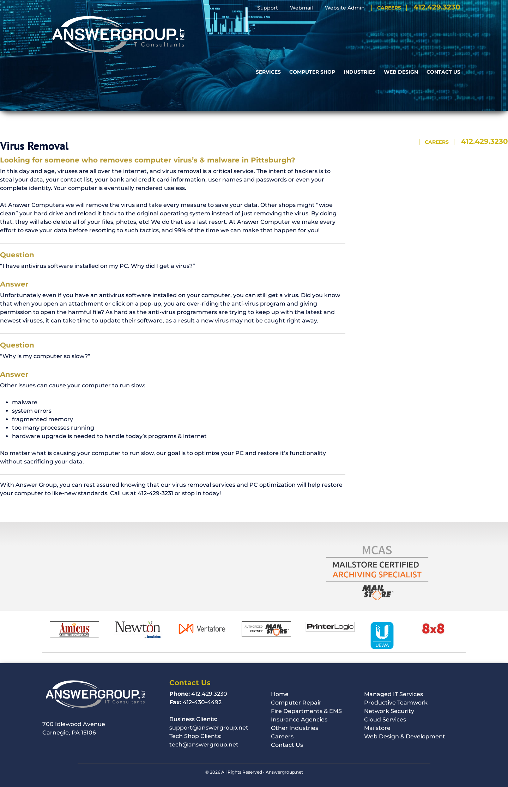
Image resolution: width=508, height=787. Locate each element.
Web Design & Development (404, 736)
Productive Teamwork (396, 702)
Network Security (389, 711)
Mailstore (377, 728)
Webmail (301, 8)
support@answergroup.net (208, 727)
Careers (389, 8)
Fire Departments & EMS (306, 711)
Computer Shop (312, 24)
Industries (359, 24)
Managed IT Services (393, 694)
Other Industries (294, 728)
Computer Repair (296, 702)
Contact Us (443, 24)
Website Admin (345, 8)
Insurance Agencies (299, 719)
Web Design (401, 24)
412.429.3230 (436, 7)
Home (280, 694)
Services (268, 24)
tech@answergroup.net (203, 744)
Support (267, 8)
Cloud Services (385, 719)
